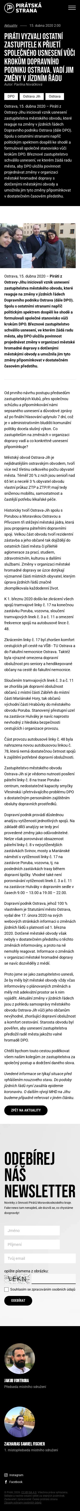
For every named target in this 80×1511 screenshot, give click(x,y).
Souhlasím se (42, 1289)
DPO (11, 96)
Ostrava (55, 96)
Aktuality (10, 25)
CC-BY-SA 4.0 (28, 1492)
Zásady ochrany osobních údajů (22, 1502)
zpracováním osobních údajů (53, 1289)
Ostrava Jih (31, 96)
